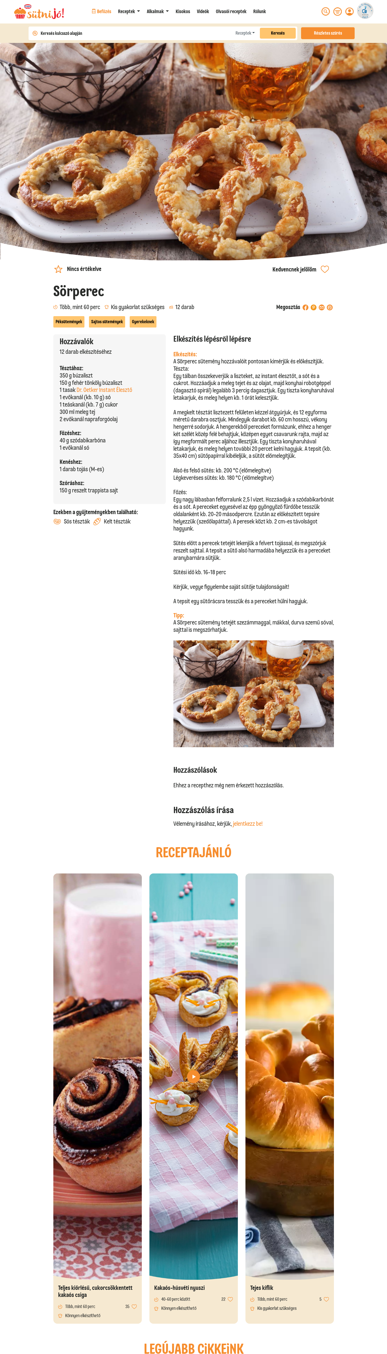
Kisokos (183, 11)
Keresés (278, 33)
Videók (203, 11)
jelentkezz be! (248, 823)
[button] (129, 11)
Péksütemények (69, 321)
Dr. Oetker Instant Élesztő (104, 389)
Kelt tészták (112, 521)
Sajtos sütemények (107, 321)
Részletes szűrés (328, 33)
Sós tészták (71, 521)
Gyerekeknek (143, 321)
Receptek (243, 33)
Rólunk (259, 11)
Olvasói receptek (231, 11)
